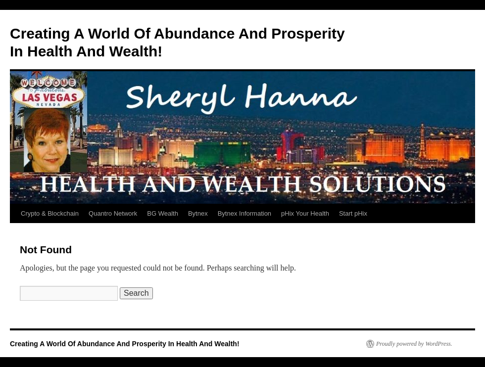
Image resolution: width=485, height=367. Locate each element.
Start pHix (353, 213)
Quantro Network (113, 213)
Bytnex (198, 213)
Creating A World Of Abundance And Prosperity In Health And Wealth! (125, 344)
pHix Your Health (305, 213)
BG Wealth (162, 213)
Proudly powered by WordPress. (414, 343)
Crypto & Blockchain (50, 213)
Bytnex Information (244, 213)
